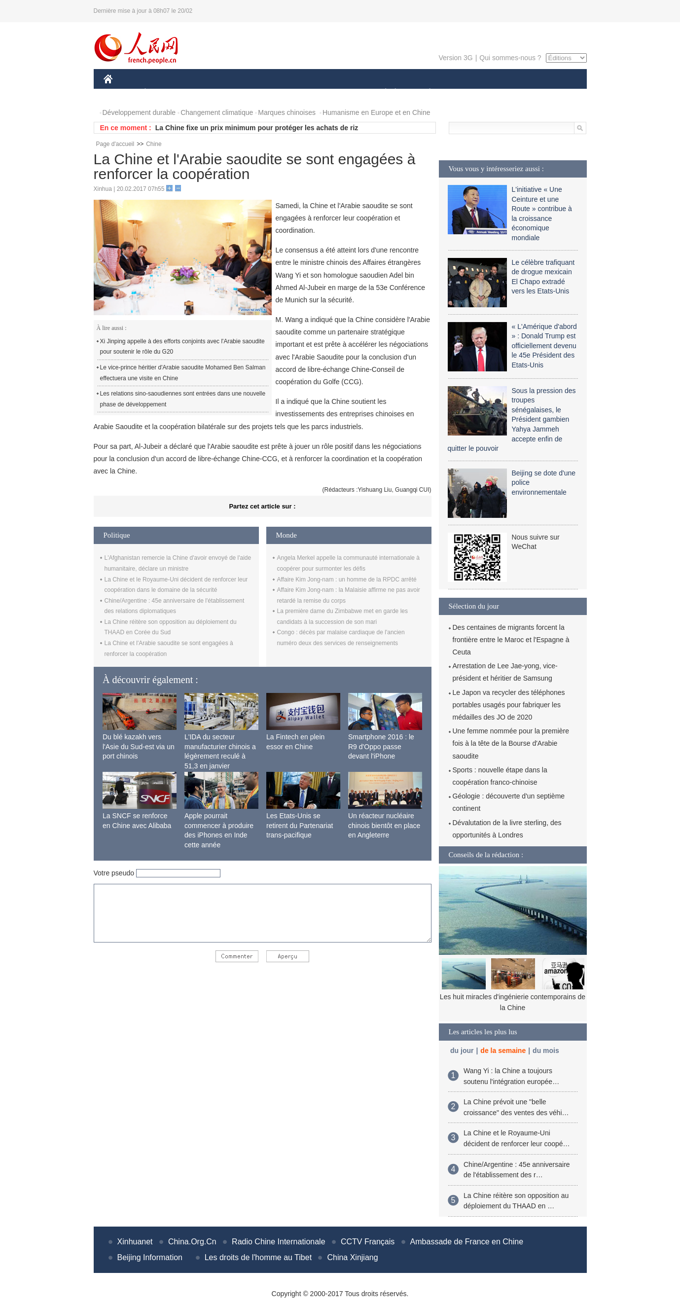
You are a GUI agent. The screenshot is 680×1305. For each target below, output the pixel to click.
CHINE (120, 93)
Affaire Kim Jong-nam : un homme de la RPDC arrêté (347, 579)
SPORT (464, 93)
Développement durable (139, 112)
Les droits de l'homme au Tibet (258, 1257)
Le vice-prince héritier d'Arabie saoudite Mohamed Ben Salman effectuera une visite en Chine (183, 373)
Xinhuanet (135, 1241)
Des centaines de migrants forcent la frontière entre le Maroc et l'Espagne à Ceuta (511, 639)
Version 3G (455, 58)
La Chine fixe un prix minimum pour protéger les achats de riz (256, 128)
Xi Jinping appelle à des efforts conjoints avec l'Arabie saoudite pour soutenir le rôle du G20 (182, 347)
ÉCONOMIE (162, 93)
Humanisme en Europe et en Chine (376, 112)
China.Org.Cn (192, 1241)
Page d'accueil (115, 144)
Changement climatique (216, 112)
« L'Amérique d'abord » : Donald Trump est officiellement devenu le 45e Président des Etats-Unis (544, 346)
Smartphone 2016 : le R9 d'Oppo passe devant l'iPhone (381, 746)
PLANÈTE (424, 93)
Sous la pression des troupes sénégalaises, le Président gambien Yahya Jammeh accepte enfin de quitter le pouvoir (512, 420)
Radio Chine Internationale (278, 1241)
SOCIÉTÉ (381, 93)
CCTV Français (367, 1241)
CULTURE (337, 93)
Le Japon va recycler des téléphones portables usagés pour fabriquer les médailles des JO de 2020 (509, 705)
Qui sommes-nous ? (510, 58)
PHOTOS (551, 93)
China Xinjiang (352, 1257)
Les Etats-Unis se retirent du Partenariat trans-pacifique (299, 825)
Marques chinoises (287, 112)
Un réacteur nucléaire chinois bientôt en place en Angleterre (384, 825)
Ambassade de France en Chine (466, 1241)
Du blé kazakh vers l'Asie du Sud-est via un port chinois (139, 746)
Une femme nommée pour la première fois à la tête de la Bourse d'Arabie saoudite (511, 743)
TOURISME (506, 93)
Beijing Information (150, 1257)
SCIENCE (293, 93)
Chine (153, 144)
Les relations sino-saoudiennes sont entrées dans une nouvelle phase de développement (183, 399)
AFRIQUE (250, 93)
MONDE (208, 93)
